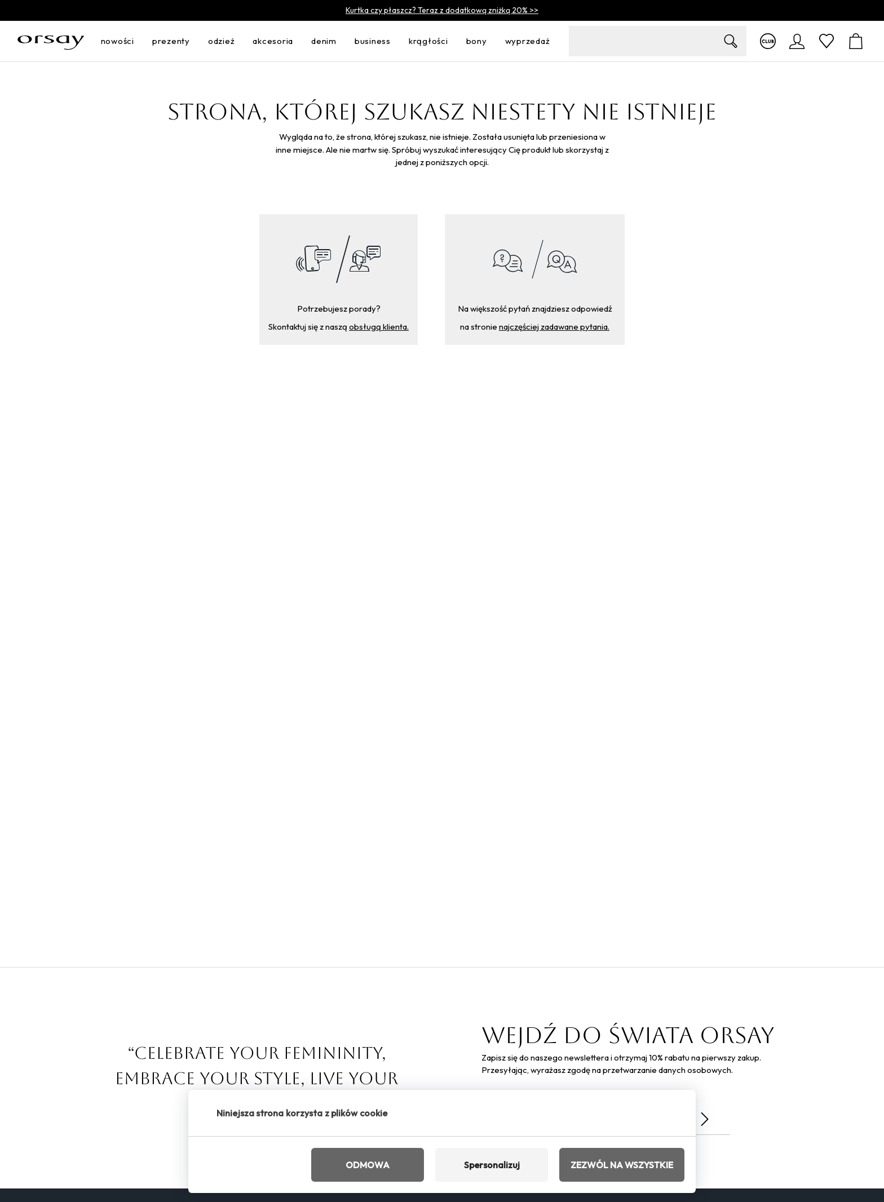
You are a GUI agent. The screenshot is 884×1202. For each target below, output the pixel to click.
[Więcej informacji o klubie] (768, 41)
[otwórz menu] (137, 41)
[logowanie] (797, 41)
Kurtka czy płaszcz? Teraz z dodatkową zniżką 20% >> (442, 10)
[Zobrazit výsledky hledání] (730, 41)
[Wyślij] (704, 1119)
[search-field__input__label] (657, 41)
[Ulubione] (826, 41)
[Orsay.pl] (51, 41)
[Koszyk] (856, 41)
